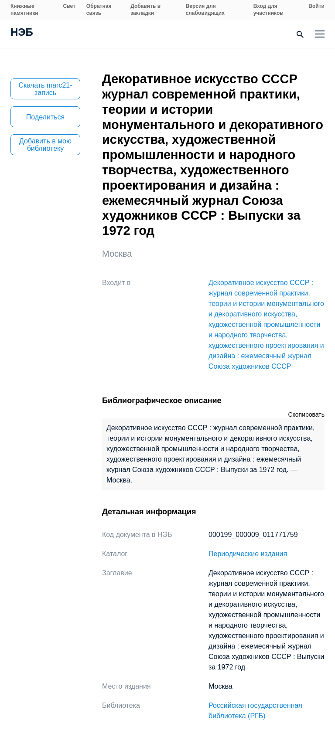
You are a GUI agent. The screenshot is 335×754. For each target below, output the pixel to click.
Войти (316, 6)
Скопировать (306, 414)
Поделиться (45, 117)
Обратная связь (99, 9)
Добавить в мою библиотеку (45, 144)
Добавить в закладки (145, 9)
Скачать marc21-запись (45, 89)
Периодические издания (248, 553)
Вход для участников (268, 9)
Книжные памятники (24, 9)
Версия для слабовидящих (205, 9)
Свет (69, 6)
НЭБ (21, 33)
